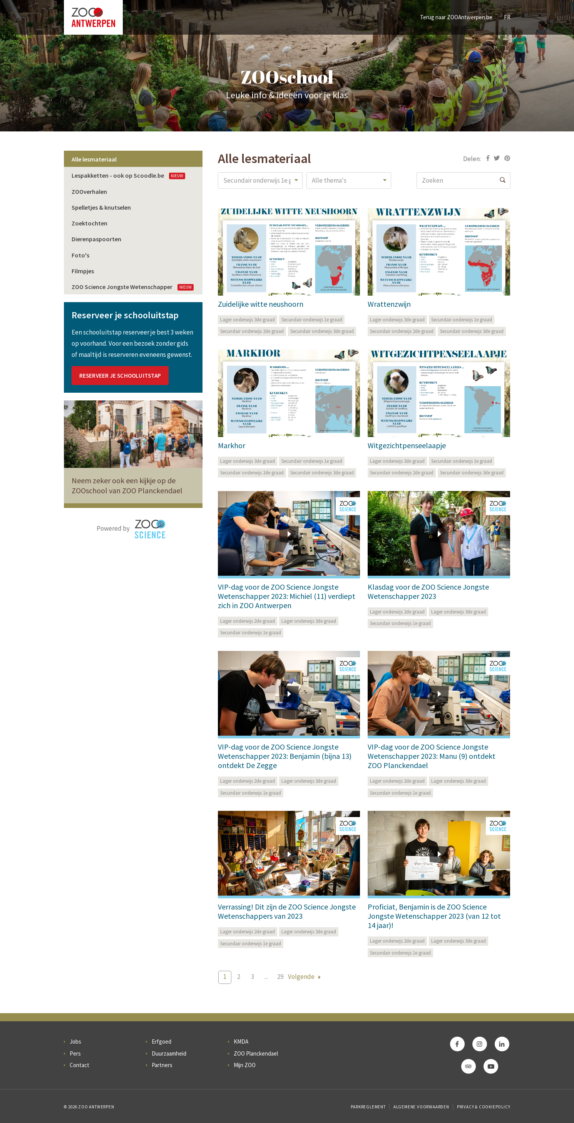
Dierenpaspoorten (96, 239)
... (266, 976)
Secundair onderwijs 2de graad (252, 331)
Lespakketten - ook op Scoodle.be (128, 175)
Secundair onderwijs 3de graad (322, 331)
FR (507, 17)
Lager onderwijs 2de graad (247, 621)
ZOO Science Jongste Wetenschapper (133, 287)
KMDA (241, 1041)
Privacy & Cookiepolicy (483, 1107)
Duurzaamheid (169, 1053)
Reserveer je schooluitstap (120, 375)
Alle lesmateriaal (94, 159)
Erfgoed (161, 1041)
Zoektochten (89, 223)
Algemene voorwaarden (421, 1107)
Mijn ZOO (245, 1065)
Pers (75, 1053)
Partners (162, 1065)
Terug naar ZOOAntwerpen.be (456, 17)
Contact (79, 1065)
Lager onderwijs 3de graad (247, 319)
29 (280, 976)
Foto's (80, 255)
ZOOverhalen (89, 191)
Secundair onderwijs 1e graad (311, 319)
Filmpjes (83, 271)
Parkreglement (368, 1107)
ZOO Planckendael (256, 1053)
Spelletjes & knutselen (101, 207)
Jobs (75, 1041)
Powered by (131, 529)
